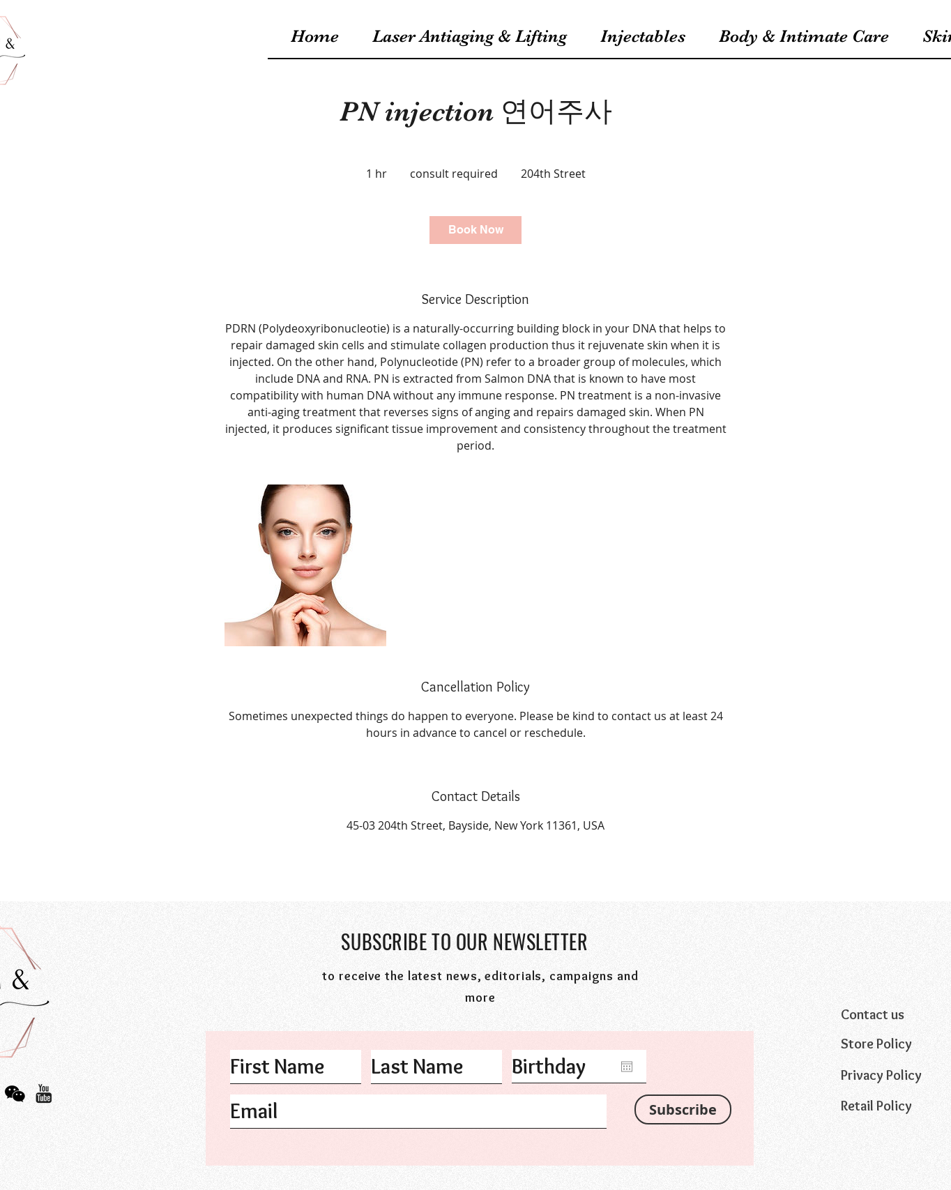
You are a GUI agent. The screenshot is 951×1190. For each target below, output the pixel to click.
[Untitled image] (305, 565)
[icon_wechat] (15, 1093)
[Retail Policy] (895, 1105)
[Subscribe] (682, 1109)
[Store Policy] (895, 1043)
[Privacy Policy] (895, 1075)
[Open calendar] (626, 1066)
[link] (475, 230)
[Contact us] (895, 1014)
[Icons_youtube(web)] (43, 1093)
